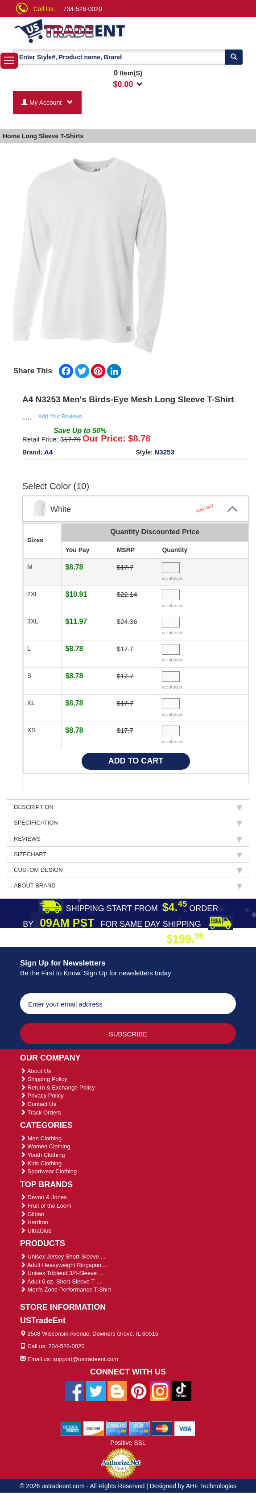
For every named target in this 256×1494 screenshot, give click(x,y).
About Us (35, 1071)
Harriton (34, 1222)
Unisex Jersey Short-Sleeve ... (62, 1256)
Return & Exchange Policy (57, 1087)
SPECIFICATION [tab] (128, 822)
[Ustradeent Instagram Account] (160, 1390)
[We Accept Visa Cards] (184, 1428)
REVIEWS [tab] (128, 838)
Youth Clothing (42, 1154)
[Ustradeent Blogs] (117, 1390)
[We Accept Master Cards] (162, 1428)
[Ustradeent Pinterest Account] (139, 1390)
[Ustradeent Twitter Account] (96, 1390)
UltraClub (36, 1230)
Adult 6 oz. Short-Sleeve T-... (60, 1281)
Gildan (32, 1214)
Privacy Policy (42, 1095)
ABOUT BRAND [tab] (128, 885)
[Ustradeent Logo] (77, 30)
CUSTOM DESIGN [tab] (128, 870)
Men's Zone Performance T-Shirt (65, 1289)
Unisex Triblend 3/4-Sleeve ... (61, 1273)
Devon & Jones (43, 1197)
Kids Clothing (41, 1163)
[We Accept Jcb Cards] (139, 1428)
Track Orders (40, 1112)
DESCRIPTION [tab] (128, 807)
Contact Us (38, 1104)
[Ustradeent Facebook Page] (74, 1390)
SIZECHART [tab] (128, 854)
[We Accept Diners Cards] (116, 1428)
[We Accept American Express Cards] (71, 1428)
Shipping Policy (43, 1079)
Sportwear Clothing (48, 1171)
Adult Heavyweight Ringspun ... (64, 1265)
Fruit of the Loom (45, 1205)
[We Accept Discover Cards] (93, 1428)
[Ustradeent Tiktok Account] (181, 1390)
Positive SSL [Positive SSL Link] (127, 1442)
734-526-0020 (82, 8)
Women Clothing (45, 1146)
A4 (48, 452)
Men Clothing (41, 1138)
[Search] (234, 57)
